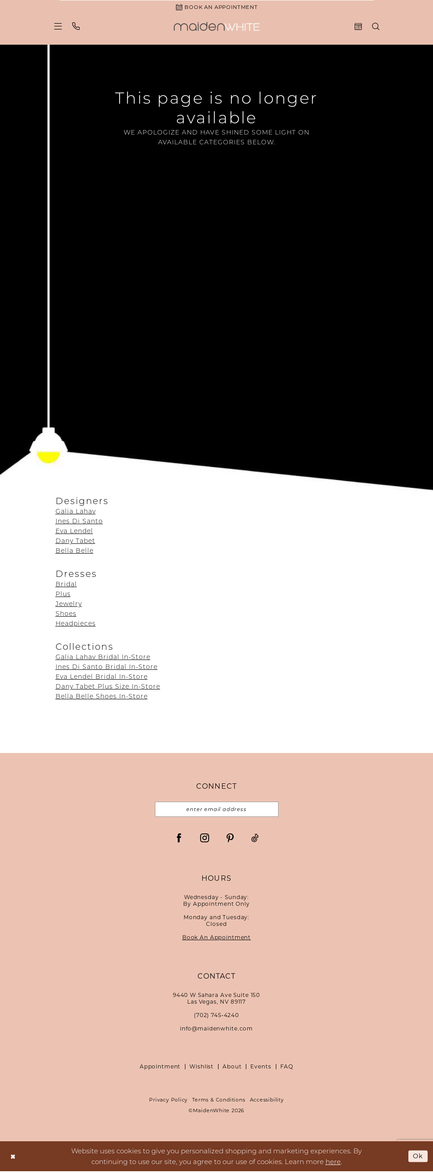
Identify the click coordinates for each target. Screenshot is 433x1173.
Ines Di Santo (79, 522)
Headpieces (76, 624)
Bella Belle (75, 551)
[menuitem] (58, 27)
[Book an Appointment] (217, 7)
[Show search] (375, 27)
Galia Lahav (76, 512)
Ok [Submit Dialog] (417, 1157)
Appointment (160, 1068)
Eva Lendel (74, 532)
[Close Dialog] (13, 1158)
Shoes (66, 614)
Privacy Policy (168, 1101)
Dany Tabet (75, 542)
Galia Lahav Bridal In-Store (103, 658)
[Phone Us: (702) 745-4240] (76, 27)
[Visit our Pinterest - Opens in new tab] (230, 839)
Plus (63, 595)
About (232, 1068)
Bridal (66, 585)
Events (260, 1068)
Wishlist (201, 1068)
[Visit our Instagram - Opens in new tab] (205, 839)
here (333, 1163)
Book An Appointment (216, 939)
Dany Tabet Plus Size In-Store (108, 687)
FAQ (287, 1068)
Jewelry (69, 605)
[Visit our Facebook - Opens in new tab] (179, 839)
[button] (58, 27)
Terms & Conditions (218, 1101)
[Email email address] (217, 811)
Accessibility (267, 1101)
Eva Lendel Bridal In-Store (102, 677)
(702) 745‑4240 (216, 1016)
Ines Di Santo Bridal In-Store (107, 668)
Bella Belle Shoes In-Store (102, 697)
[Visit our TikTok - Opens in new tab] (255, 839)
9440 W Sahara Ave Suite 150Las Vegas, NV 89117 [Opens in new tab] (216, 1000)
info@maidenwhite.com (216, 1030)
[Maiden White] (217, 27)
